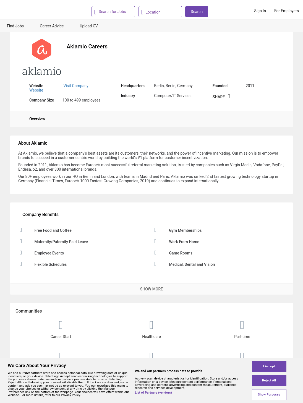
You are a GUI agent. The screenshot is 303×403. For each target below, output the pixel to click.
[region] (151, 380)
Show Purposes (269, 394)
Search (197, 11)
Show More (151, 289)
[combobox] (113, 11)
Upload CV (89, 26)
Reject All (269, 380)
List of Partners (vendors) (153, 392)
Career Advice (52, 26)
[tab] (34, 119)
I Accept (269, 366)
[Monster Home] (28, 11)
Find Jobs (15, 26)
